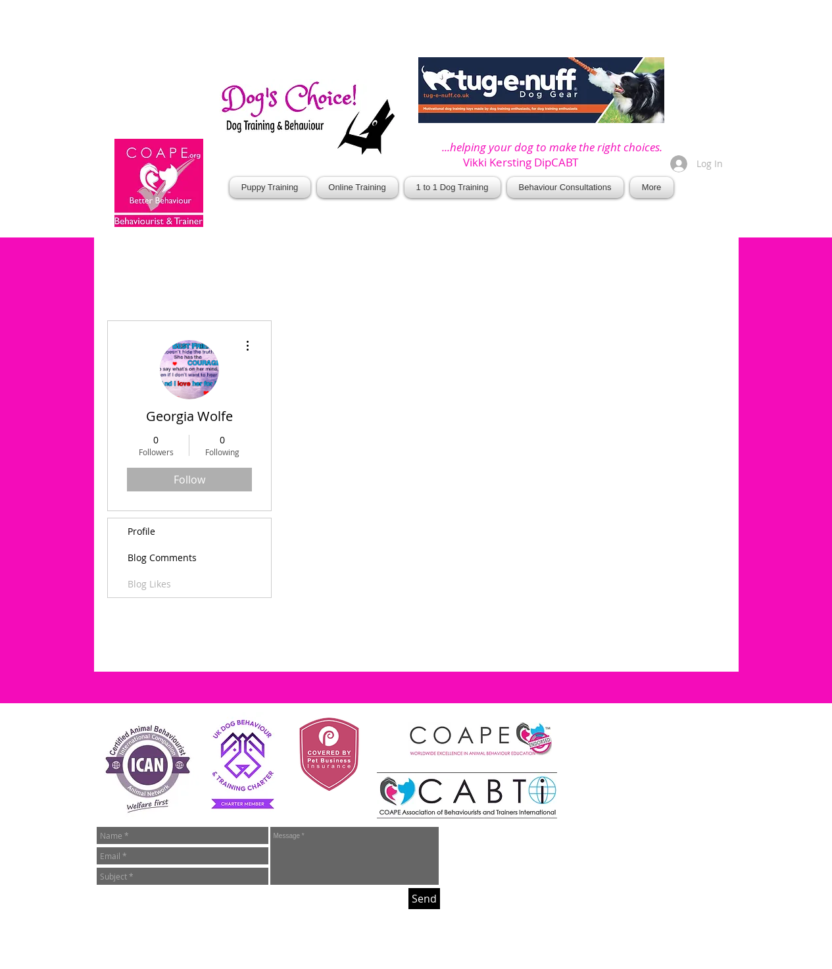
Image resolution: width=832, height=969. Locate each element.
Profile (141, 531)
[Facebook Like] (533, 224)
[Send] (424, 898)
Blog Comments (162, 557)
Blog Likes (149, 584)
